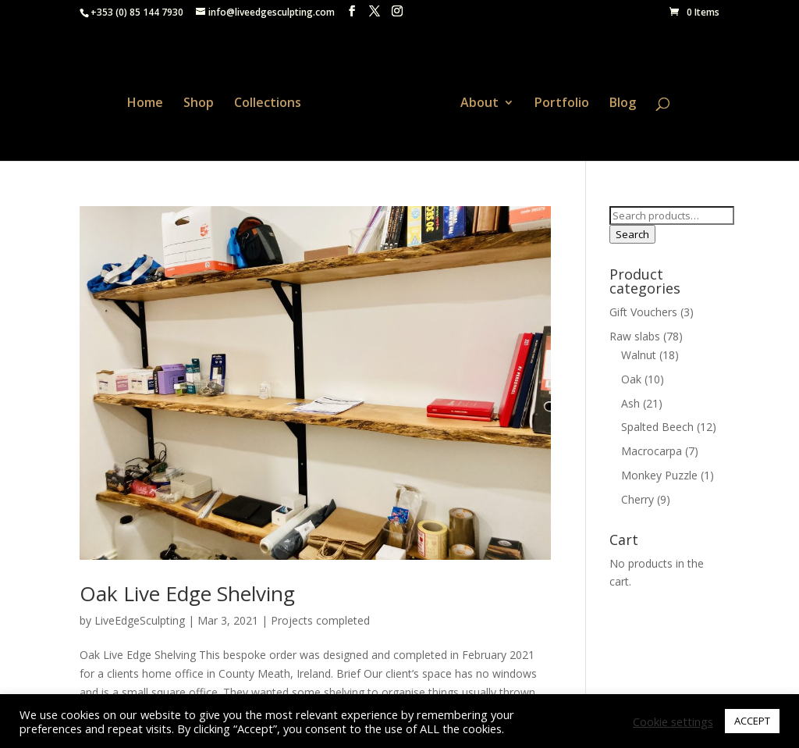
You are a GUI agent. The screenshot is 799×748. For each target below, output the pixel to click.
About (474, 100)
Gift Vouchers (643, 308)
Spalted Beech (657, 422)
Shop (204, 100)
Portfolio (556, 100)
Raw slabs (634, 332)
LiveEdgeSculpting (139, 615)
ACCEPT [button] (752, 721)
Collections (273, 100)
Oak (631, 374)
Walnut (638, 350)
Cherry (637, 494)
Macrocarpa (651, 447)
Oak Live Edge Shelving (187, 589)
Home (151, 100)
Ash (630, 398)
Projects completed (320, 615)
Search (632, 230)
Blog (617, 100)
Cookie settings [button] (673, 721)
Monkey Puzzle (659, 470)
